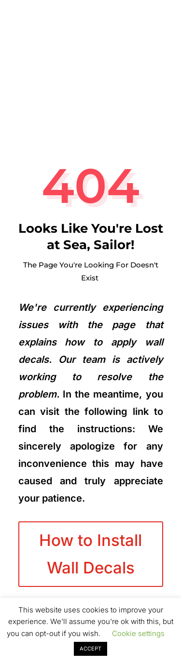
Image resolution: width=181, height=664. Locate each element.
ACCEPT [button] (90, 648)
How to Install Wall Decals (90, 554)
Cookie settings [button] (138, 633)
